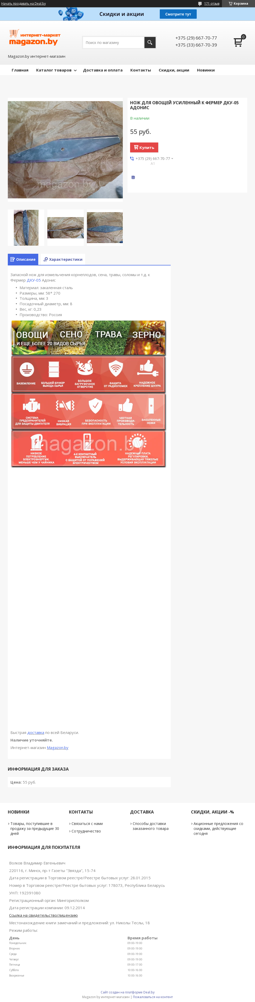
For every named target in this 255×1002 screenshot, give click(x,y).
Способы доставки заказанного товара (151, 826)
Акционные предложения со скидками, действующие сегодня (218, 828)
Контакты (140, 70)
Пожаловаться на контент (153, 997)
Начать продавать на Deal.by (23, 3)
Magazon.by (57, 747)
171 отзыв (211, 3)
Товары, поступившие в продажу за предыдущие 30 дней (34, 828)
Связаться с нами (87, 823)
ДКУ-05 (34, 280)
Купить (146, 147)
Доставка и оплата (103, 70)
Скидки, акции (174, 70)
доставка (35, 732)
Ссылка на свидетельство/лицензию (43, 915)
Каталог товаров (54, 70)
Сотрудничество (86, 831)
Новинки (206, 70)
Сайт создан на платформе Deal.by (128, 992)
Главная (20, 70)
